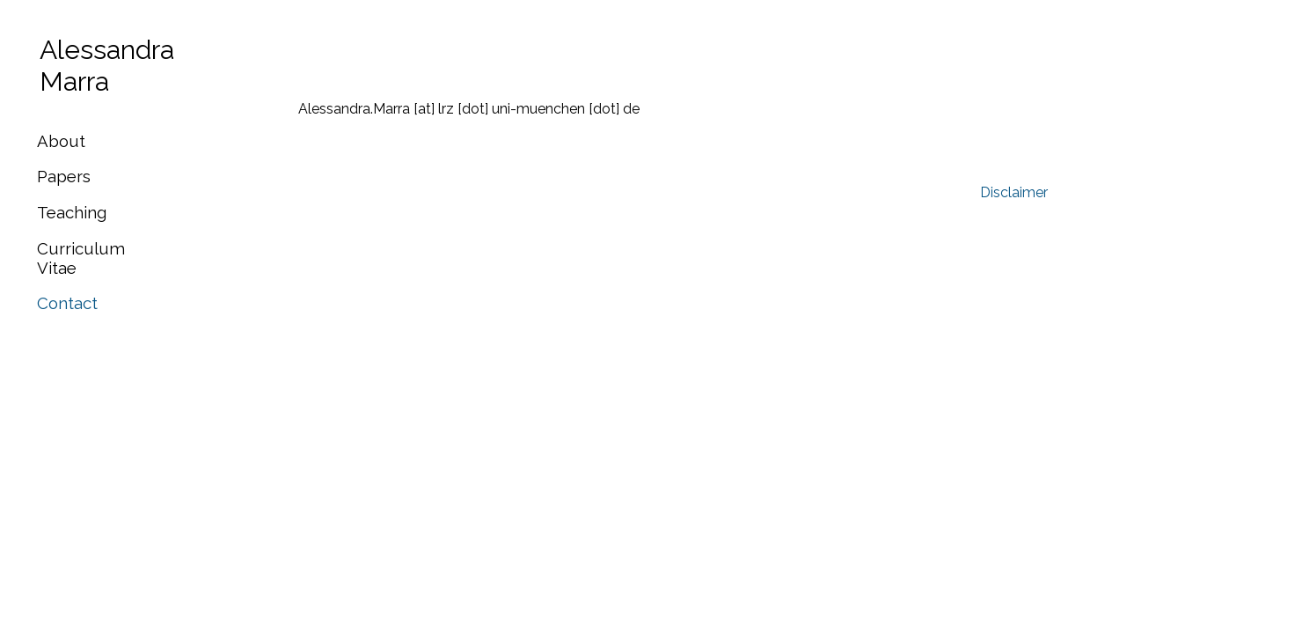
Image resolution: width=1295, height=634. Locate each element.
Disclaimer (1014, 192)
